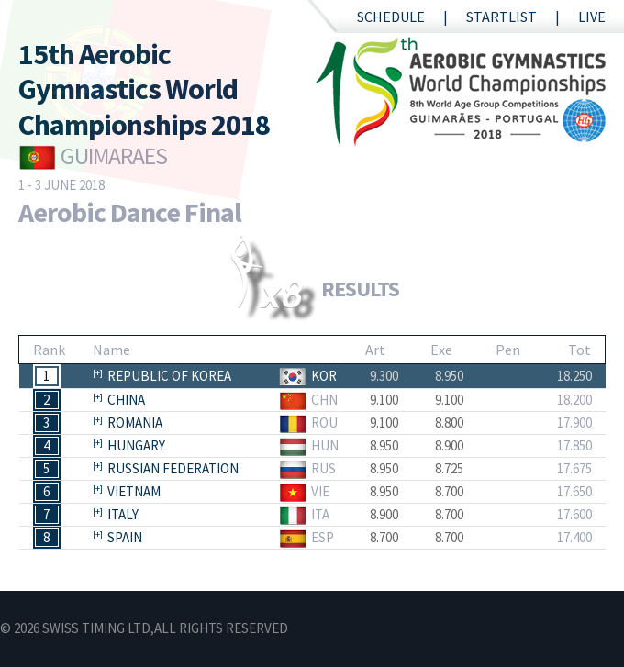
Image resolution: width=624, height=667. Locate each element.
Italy (123, 514)
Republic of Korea (169, 375)
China (126, 399)
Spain (124, 537)
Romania (134, 422)
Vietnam (134, 491)
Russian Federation (173, 468)
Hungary (136, 445)
